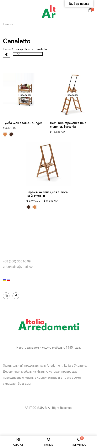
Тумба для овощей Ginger (22, 123)
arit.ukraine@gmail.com (19, 266)
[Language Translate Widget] (16, 287)
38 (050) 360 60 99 (18, 261)
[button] (90, 11)
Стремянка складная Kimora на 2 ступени (47, 194)
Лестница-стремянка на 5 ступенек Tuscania (68, 124)
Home (7, 49)
